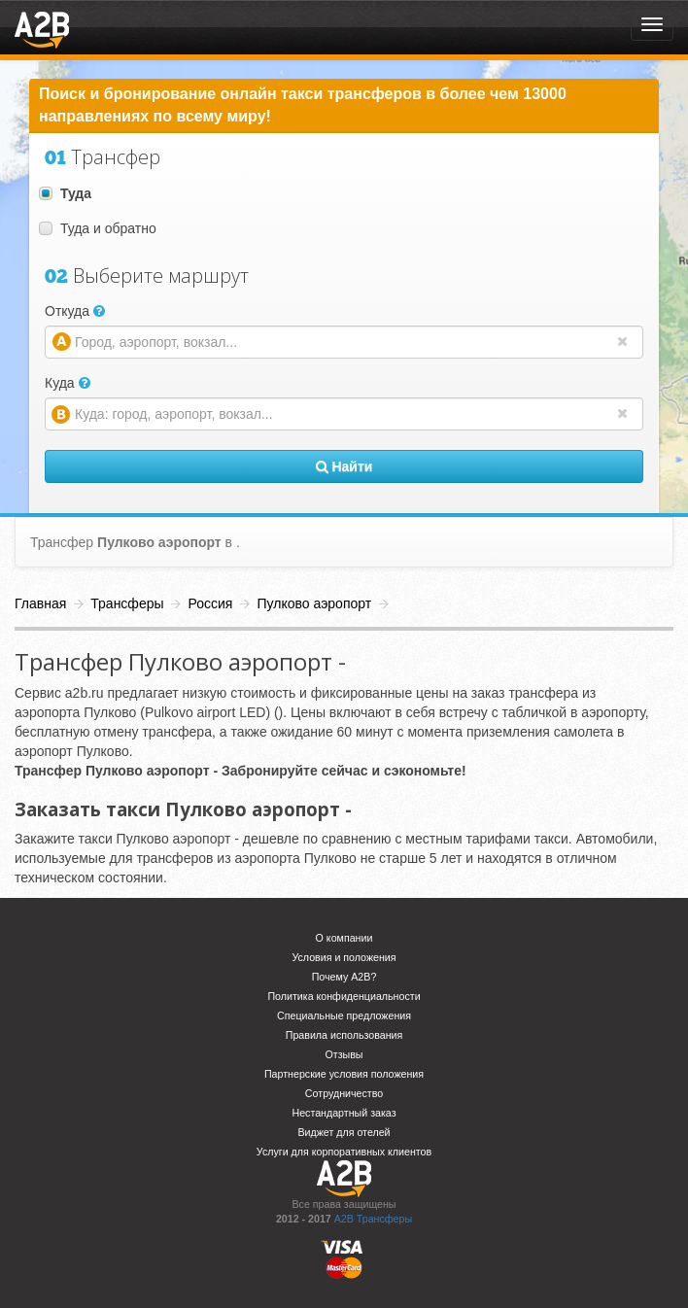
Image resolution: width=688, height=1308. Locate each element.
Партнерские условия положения (344, 1074)
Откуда (75, 311)
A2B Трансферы (373, 1218)
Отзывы (343, 1054)
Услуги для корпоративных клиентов (344, 1151)
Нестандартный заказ (344, 1113)
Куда (67, 383)
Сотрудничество (344, 1093)
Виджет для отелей (343, 1132)
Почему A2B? (344, 976)
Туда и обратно (97, 228)
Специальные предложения (344, 1015)
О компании (344, 938)
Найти (344, 466)
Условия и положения (344, 957)
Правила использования (344, 1035)
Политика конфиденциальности (343, 996)
